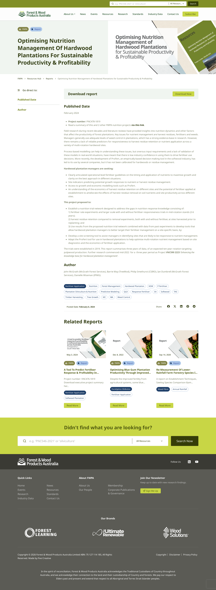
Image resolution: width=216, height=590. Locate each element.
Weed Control (124, 297)
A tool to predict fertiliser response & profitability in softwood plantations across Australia (81, 374)
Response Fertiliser (141, 292)
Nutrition (93, 286)
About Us (68, 14)
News (83, 14)
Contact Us (173, 14)
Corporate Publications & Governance (121, 491)
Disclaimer (174, 555)
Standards (138, 14)
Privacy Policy (190, 555)
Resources (107, 14)
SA (155, 292)
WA (111, 297)
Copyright (161, 555)
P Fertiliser (162, 286)
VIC (104, 297)
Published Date (27, 99)
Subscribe (190, 14)
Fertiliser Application (75, 286)
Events (94, 14)
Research (123, 14)
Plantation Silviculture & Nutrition (81, 292)
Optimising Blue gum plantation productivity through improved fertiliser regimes (130, 372)
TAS (175, 292)
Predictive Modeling (110, 292)
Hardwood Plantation (134, 286)
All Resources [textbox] (176, 3)
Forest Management (111, 286)
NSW (151, 286)
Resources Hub (34, 78)
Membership (115, 485)
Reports (49, 78)
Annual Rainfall (180, 389)
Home (21, 485)
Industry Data (155, 14)
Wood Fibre (163, 389)
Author (22, 109)
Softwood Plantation (74, 398)
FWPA (20, 78)
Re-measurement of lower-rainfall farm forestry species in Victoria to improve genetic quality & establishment (176, 374)
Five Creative (44, 558)
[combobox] (178, 3)
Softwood (165, 292)
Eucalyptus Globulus (121, 389)
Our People (85, 489)
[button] (19, 90)
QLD (126, 292)
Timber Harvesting (74, 297)
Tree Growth (92, 297)
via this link (137, 125)
